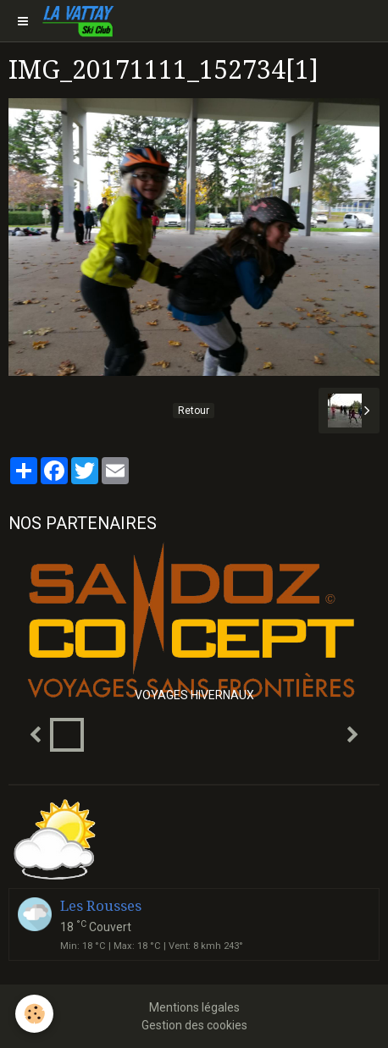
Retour (193, 410)
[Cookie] (34, 1014)
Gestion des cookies (194, 1025)
